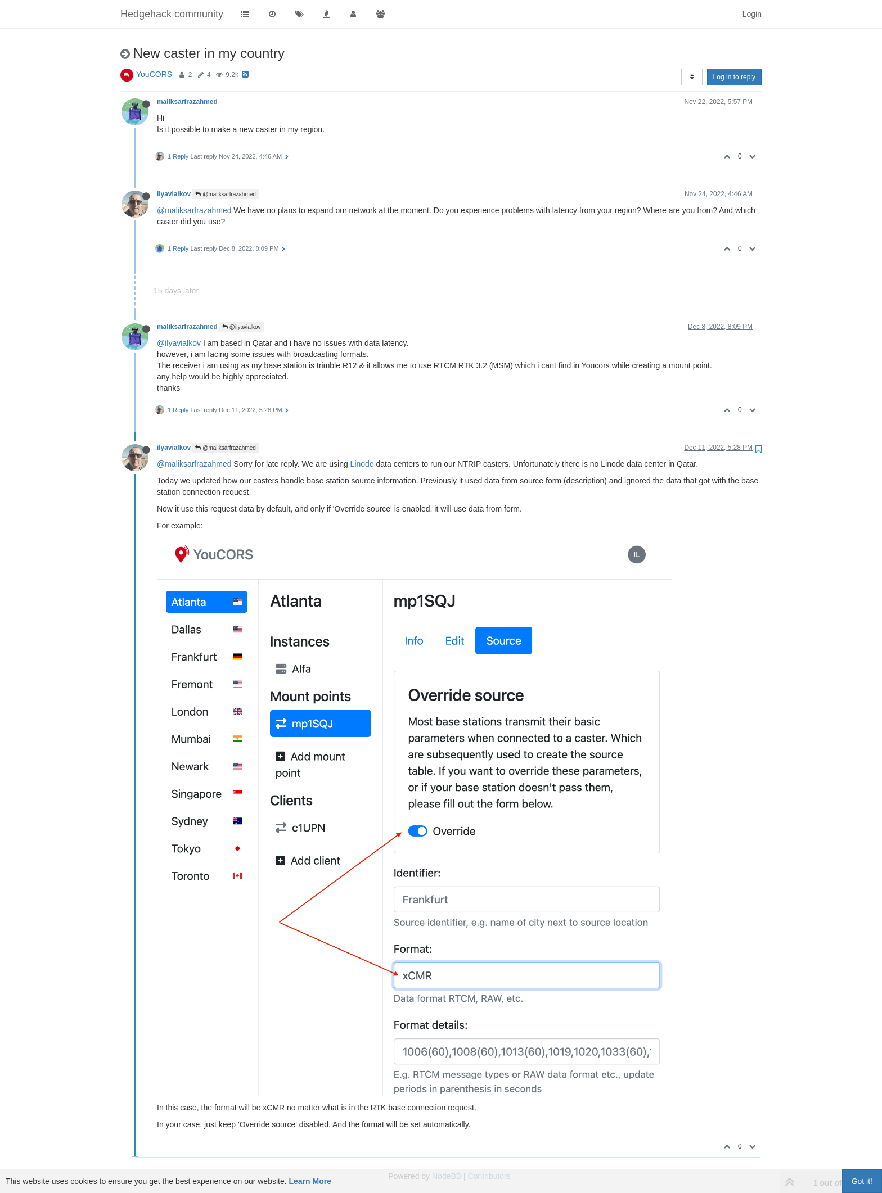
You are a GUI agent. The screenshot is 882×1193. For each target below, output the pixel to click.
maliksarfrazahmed (187, 102)
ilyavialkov (174, 194)
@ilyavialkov (241, 327)
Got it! (862, 1181)
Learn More (310, 1181)
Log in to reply (734, 77)
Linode (362, 463)
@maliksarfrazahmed (225, 194)
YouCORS (154, 74)
